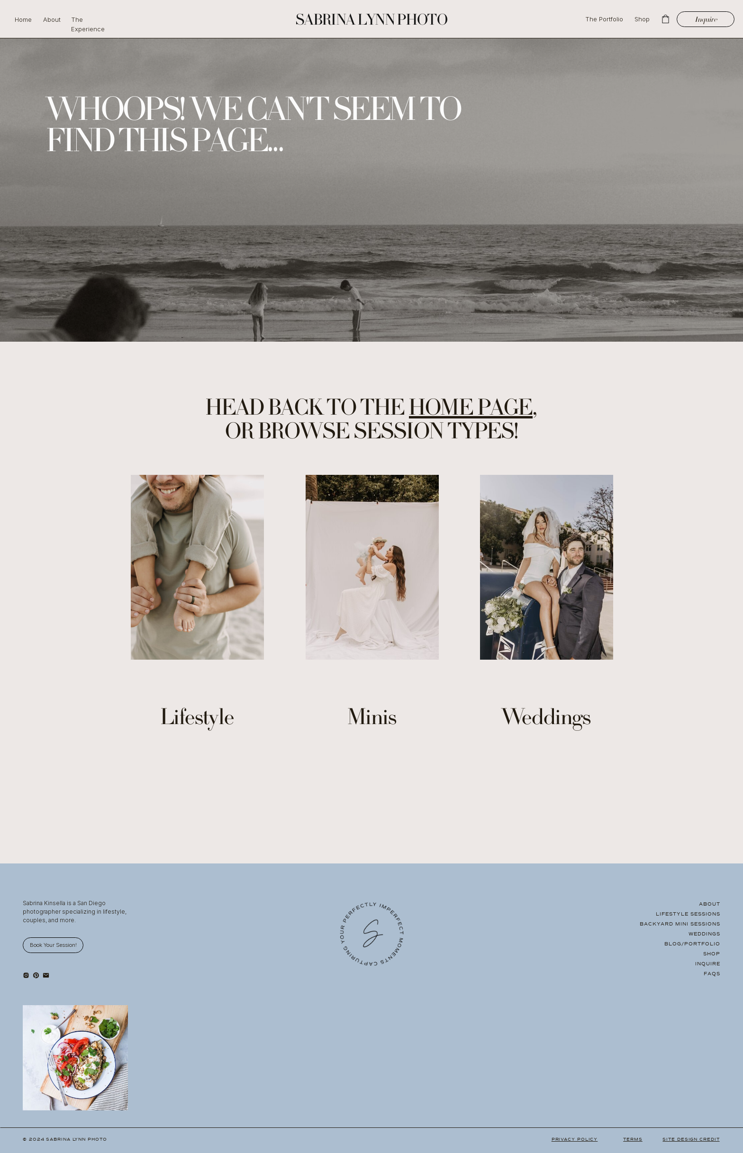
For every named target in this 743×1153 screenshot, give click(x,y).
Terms (633, 1139)
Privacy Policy (575, 1139)
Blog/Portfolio (692, 944)
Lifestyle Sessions (688, 914)
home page (471, 410)
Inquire (707, 964)
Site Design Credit (690, 1139)
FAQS (712, 974)
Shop (711, 954)
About (709, 904)
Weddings (704, 934)
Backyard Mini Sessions (680, 924)
